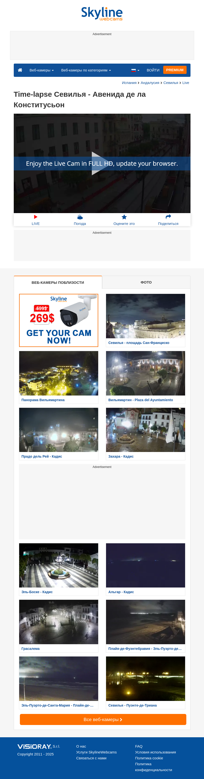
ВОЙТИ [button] (153, 70)
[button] (135, 70)
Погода (80, 219)
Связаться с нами (91, 758)
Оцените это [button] (124, 219)
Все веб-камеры (103, 719)
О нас (81, 746)
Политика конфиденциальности (153, 767)
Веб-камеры (42, 70)
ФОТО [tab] (146, 282)
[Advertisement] (101, 49)
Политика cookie (149, 758)
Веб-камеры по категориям (86, 70)
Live (185, 83)
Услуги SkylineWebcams (96, 752)
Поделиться (168, 219)
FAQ (139, 746)
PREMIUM (175, 70)
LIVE (36, 219)
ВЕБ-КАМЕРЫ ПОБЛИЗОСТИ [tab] (58, 282)
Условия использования (155, 752)
